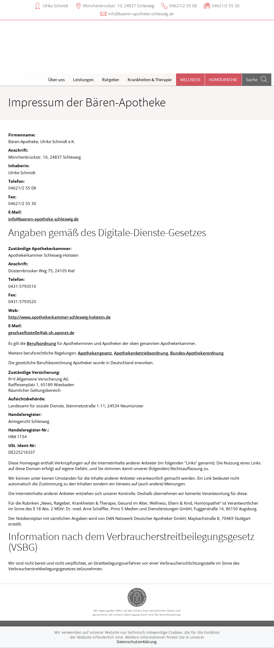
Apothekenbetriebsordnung (141, 353)
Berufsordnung (41, 343)
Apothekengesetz (95, 353)
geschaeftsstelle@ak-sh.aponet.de (41, 332)
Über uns (56, 80)
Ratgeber (110, 80)
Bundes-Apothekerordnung (196, 353)
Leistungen (83, 80)
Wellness (190, 80)
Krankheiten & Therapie (150, 80)
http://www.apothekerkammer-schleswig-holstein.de (59, 317)
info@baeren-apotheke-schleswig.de (141, 13)
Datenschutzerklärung (137, 641)
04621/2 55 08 (183, 5)
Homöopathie (223, 80)
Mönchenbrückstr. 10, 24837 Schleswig (118, 5)
